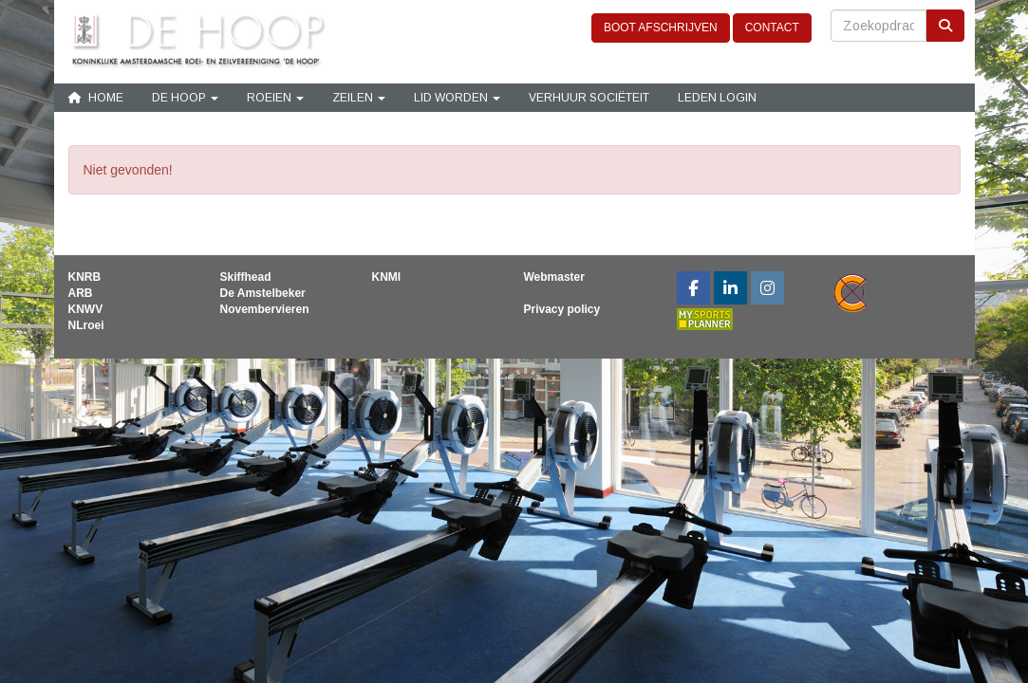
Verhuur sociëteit (589, 97)
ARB (80, 293)
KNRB (85, 277)
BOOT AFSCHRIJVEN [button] (661, 27)
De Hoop (185, 97)
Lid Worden (457, 97)
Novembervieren (263, 309)
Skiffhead (245, 277)
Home (95, 97)
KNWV (85, 309)
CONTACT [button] (772, 27)
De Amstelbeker (262, 293)
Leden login (717, 97)
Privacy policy (561, 309)
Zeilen (358, 97)
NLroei (86, 325)
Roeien (275, 97)
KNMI (386, 277)
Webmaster (553, 277)
